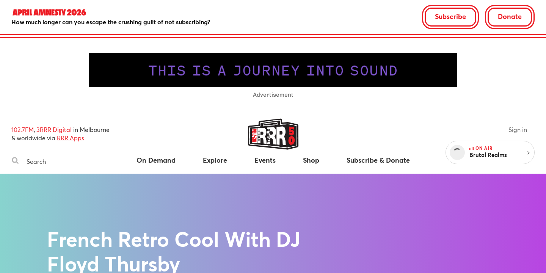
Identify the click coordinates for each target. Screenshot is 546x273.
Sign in (517, 129)
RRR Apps (70, 138)
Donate (510, 16)
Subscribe (450, 16)
